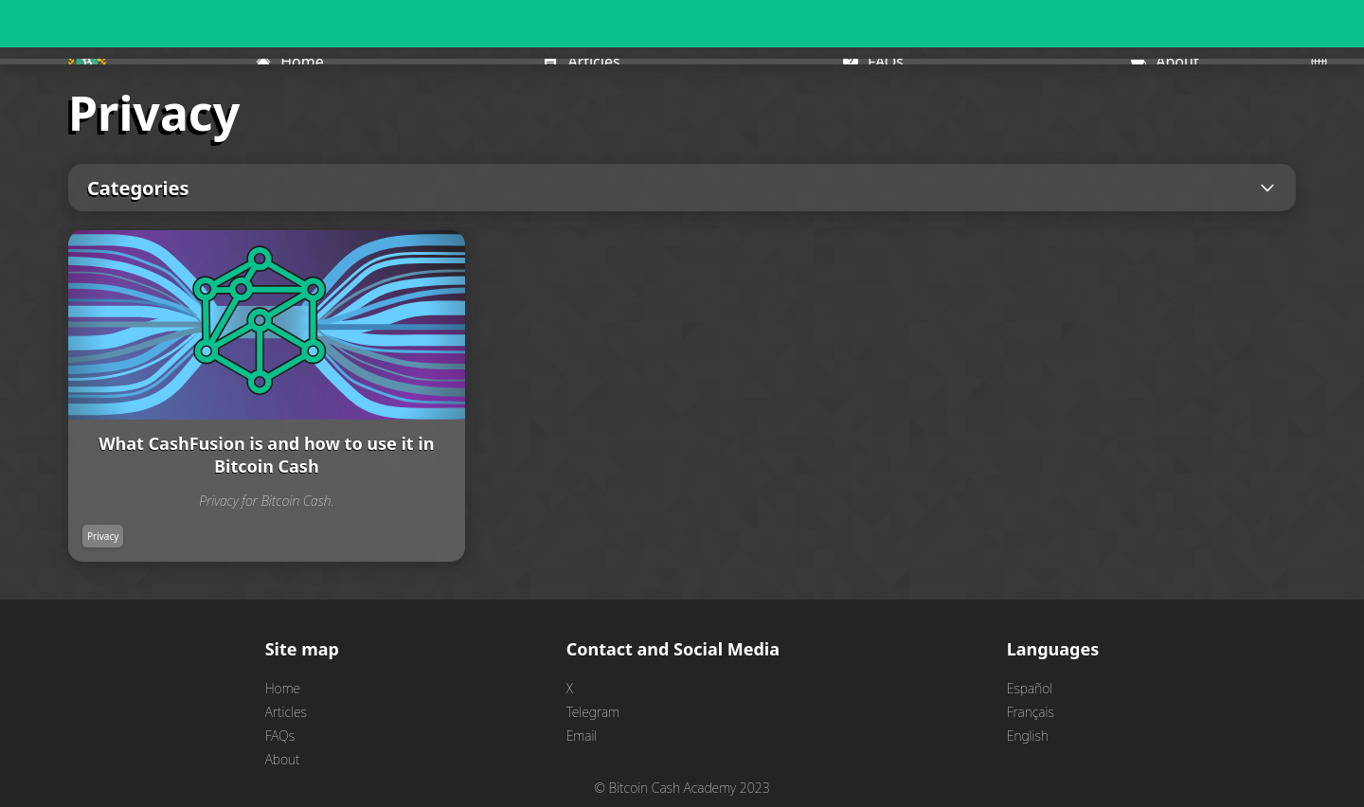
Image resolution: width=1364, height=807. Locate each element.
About (282, 759)
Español (1029, 688)
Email (582, 735)
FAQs (280, 735)
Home (282, 688)
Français (1030, 712)
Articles (286, 712)
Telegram (592, 712)
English (1028, 735)
